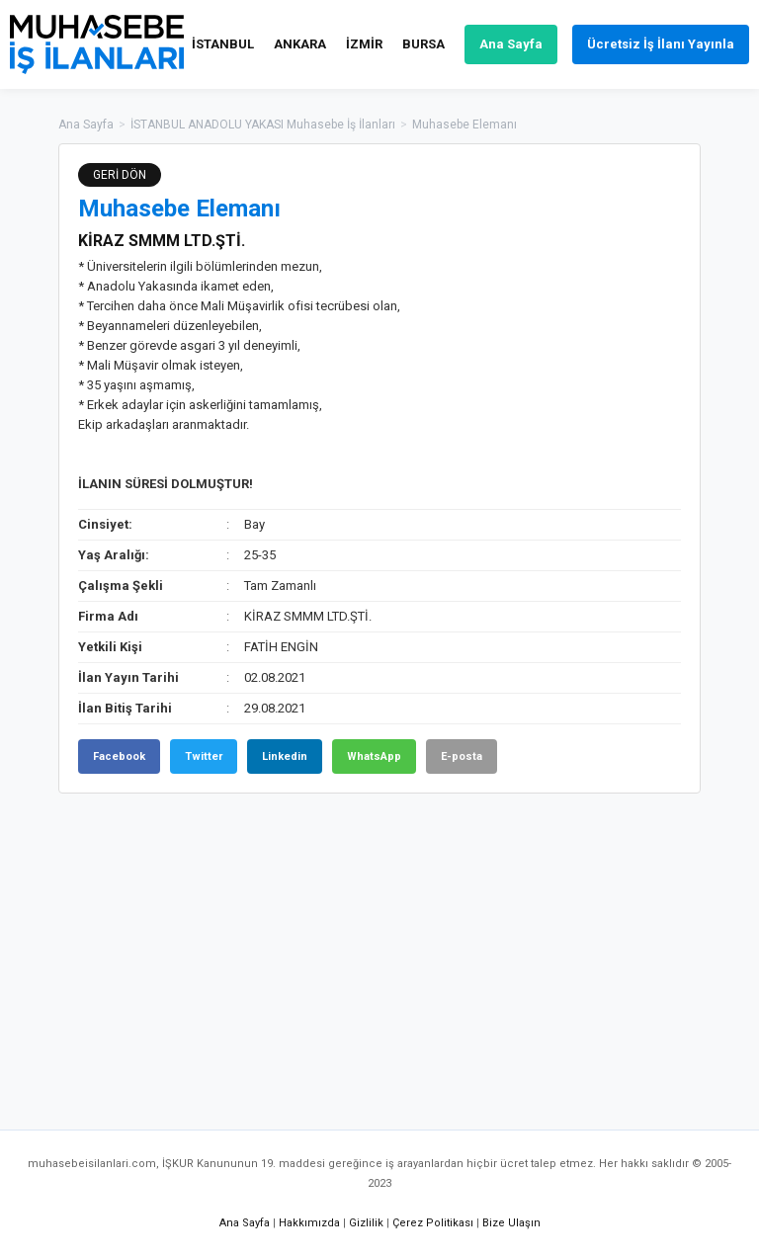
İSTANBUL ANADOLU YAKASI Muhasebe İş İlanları (262, 124)
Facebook (119, 756)
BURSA (423, 44)
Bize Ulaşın (511, 1222)
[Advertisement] (379, 951)
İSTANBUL (223, 44)
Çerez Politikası (432, 1222)
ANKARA (300, 44)
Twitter (203, 756)
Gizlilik (366, 1222)
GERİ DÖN (119, 175)
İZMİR (364, 44)
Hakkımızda (309, 1222)
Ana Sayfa (511, 44)
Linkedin (284, 756)
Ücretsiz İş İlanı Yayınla (660, 44)
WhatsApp (374, 756)
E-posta (461, 756)
